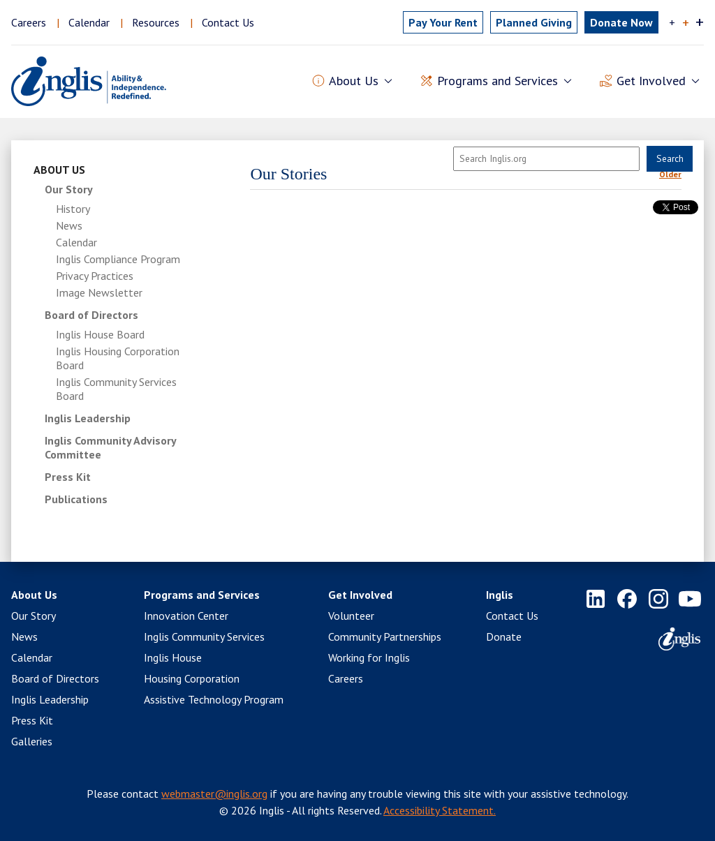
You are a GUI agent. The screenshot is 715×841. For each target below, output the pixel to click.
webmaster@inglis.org (214, 794)
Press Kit (68, 477)
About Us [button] (354, 81)
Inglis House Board (100, 334)
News (69, 225)
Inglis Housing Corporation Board (117, 358)
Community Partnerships (384, 636)
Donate (504, 636)
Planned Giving (534, 22)
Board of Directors (91, 315)
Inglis (499, 595)
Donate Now (621, 22)
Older (670, 174)
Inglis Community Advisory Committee (110, 447)
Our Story (69, 189)
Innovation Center (186, 616)
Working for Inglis (369, 657)
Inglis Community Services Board (116, 389)
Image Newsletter (99, 292)
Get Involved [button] (651, 81)
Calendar (89, 22)
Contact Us (228, 22)
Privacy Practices (94, 276)
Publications (76, 499)
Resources (155, 22)
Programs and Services (202, 595)
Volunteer (351, 616)
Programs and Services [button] (497, 81)
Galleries (31, 741)
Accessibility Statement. (439, 810)
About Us (59, 170)
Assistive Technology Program (213, 699)
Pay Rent (443, 22)
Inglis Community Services (204, 636)
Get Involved (360, 595)
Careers (28, 22)
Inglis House (173, 657)
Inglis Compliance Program (118, 259)
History (73, 209)
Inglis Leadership (88, 418)
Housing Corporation (191, 678)
